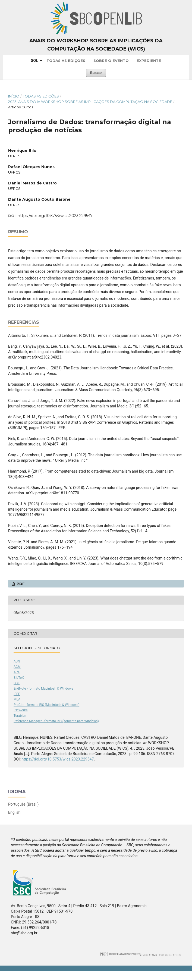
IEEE (17, 694)
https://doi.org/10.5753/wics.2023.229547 (55, 215)
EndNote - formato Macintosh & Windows (43, 688)
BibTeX (19, 678)
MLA (17, 699)
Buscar (96, 73)
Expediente (149, 60)
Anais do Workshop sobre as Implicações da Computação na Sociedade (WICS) (96, 45)
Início (13, 96)
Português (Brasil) (23, 804)
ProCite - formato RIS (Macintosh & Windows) (46, 705)
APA (17, 672)
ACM (17, 667)
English (14, 812)
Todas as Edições (65, 60)
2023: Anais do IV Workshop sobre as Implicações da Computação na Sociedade (90, 101)
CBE (17, 683)
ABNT (18, 661)
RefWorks (21, 710)
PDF (20, 584)
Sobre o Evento (111, 60)
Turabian (20, 716)
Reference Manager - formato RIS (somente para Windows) (56, 721)
